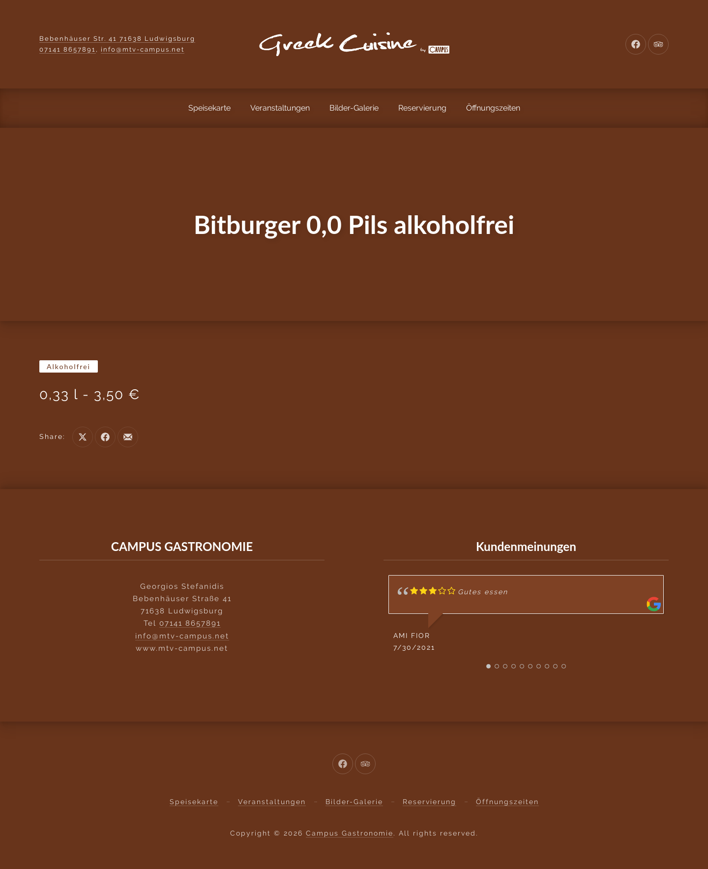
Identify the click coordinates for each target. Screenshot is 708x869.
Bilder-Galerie (354, 108)
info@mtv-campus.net (142, 49)
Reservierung (422, 108)
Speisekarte (209, 108)
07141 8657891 (67, 49)
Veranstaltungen (280, 108)
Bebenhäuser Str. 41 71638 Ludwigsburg (117, 38)
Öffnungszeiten (493, 108)
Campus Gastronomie (349, 833)
